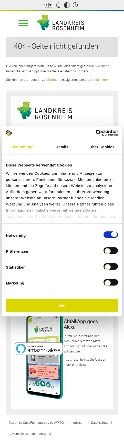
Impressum (77, 423)
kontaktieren (100, 80)
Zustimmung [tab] (22, 147)
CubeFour (30, 423)
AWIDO (59, 423)
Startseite (54, 80)
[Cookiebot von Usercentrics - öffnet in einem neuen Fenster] (95, 133)
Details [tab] (62, 147)
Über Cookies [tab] (102, 147)
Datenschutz (99, 423)
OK (62, 305)
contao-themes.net (38, 434)
